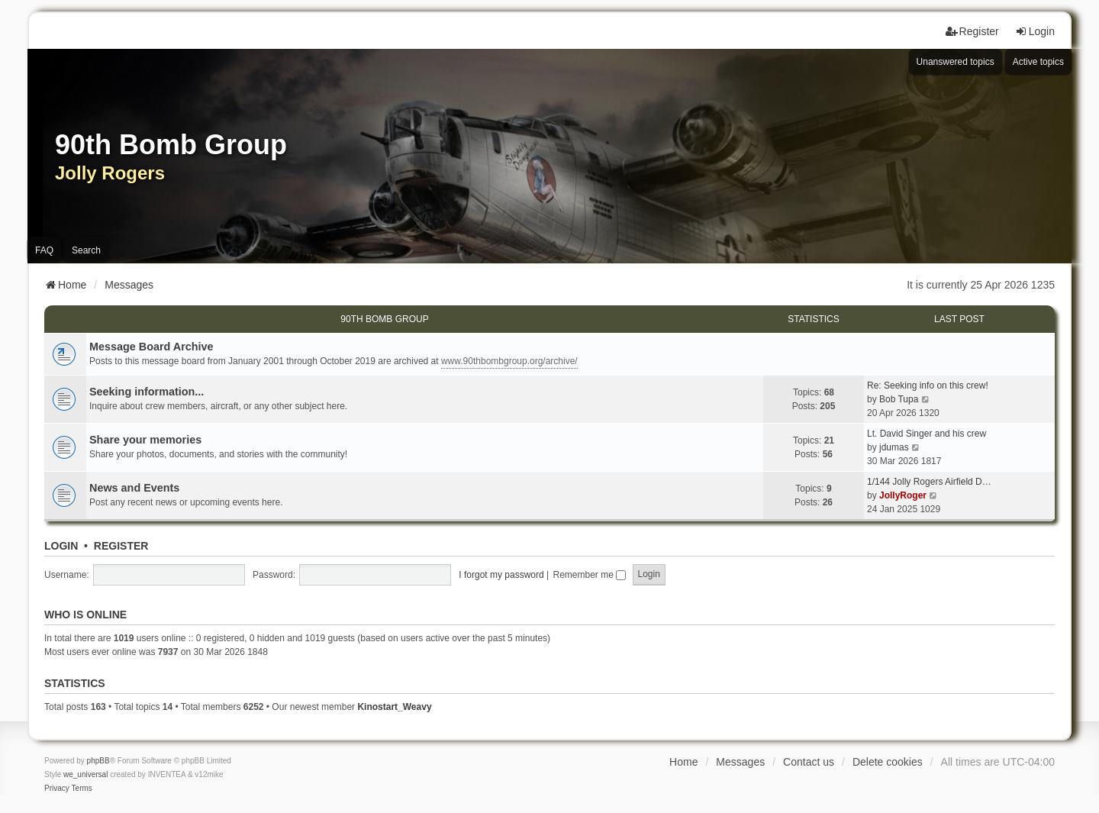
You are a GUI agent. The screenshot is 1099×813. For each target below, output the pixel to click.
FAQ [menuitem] (44, 250)
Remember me (589, 574)
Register (121, 546)
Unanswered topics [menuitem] (955, 61)
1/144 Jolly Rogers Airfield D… (929, 481)
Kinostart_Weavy (394, 707)
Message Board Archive (151, 346)
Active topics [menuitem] (1038, 61)
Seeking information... (146, 392)
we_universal (85, 774)
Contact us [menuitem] (808, 762)
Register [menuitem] (972, 31)
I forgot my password (501, 574)
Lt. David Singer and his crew (926, 433)
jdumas (894, 447)
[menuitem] (56, 788)
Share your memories (145, 440)
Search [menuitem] (86, 250)
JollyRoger (903, 495)
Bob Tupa (898, 399)
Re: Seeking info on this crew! (927, 385)
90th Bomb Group (384, 319)
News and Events (134, 488)
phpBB (98, 761)
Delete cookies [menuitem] (887, 762)
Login (61, 546)
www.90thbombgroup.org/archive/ (509, 361)
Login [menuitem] (1035, 31)
